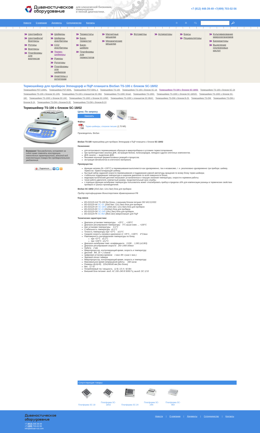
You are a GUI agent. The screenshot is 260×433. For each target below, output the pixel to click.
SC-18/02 (102, 207)
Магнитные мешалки (112, 35)
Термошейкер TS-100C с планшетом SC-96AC (132, 98)
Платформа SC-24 (129, 405)
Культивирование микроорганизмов (223, 35)
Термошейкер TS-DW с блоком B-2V (89, 102)
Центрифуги (35, 34)
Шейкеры (59, 34)
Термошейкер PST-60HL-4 (86, 90)
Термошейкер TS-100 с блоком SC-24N (41, 94)
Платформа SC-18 (86, 405)
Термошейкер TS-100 (110, 90)
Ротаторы (59, 62)
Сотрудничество (73, 23)
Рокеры (58, 58)
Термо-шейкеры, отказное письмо (101, 126)
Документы (57, 23)
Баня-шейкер (84, 46)
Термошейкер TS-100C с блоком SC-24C (48, 98)
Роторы (32, 44)
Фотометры (140, 34)
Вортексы (33, 48)
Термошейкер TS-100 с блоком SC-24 (217, 90)
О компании (41, 23)
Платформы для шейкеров (61, 69)
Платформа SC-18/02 (108, 403)
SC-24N (101, 211)
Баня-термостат (86, 39)
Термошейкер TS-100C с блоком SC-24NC (89, 98)
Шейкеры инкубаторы (61, 39)
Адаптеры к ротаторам (60, 77)
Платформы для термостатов (87, 54)
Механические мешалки (114, 42)
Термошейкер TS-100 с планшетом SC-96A (82, 94)
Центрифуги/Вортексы (35, 39)
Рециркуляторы (192, 38)
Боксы (187, 34)
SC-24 (101, 209)
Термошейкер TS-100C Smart (117, 94)
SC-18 (101, 204)
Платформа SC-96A (173, 403)
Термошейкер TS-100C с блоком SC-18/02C (177, 94)
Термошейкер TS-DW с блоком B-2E (54, 102)
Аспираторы (165, 34)
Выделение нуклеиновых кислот (220, 47)
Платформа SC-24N (151, 403)
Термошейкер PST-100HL (35, 90)
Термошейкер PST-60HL (60, 90)
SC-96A (101, 214)
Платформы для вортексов (35, 55)
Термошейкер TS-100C (144, 94)
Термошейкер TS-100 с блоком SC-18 (140, 90)
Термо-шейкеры (59, 53)
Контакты (90, 23)
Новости (27, 23)
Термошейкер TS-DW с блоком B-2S (172, 98)
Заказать (89, 116)
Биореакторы (220, 40)
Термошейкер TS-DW (201, 98)
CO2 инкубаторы (61, 46)
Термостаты (87, 34)
